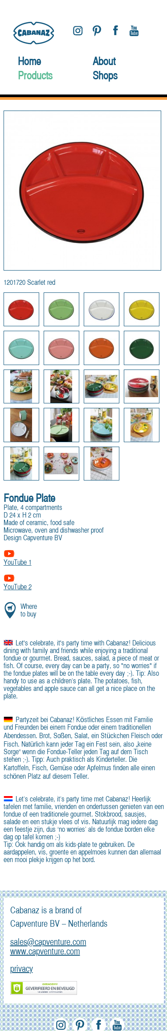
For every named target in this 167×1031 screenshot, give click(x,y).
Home (29, 62)
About (104, 62)
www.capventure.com (45, 952)
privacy (21, 969)
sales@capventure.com (48, 942)
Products (35, 77)
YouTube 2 (18, 587)
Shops (105, 77)
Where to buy (28, 611)
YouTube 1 (18, 563)
